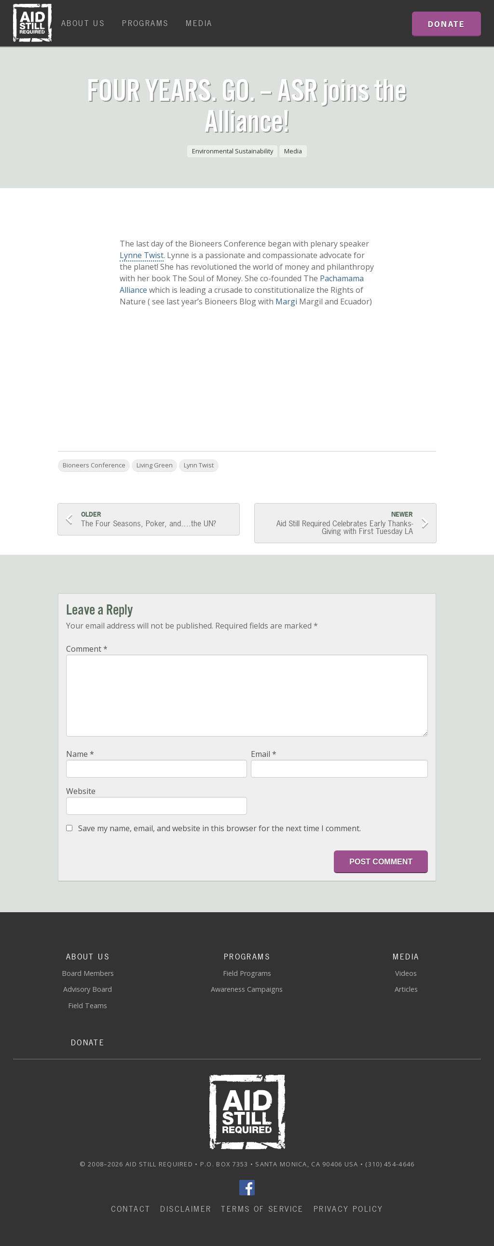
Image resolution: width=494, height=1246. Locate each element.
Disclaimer (185, 1209)
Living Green (155, 465)
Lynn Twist (199, 465)
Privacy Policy (349, 1209)
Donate (88, 1042)
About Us (83, 23)
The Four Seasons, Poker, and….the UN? (156, 519)
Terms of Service (262, 1209)
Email (263, 754)
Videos (406, 973)
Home (32, 23)
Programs (145, 23)
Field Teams (87, 1005)
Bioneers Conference (94, 465)
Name (80, 754)
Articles (406, 989)
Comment (87, 649)
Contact (131, 1209)
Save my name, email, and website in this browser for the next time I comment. (219, 828)
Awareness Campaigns (247, 989)
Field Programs (247, 973)
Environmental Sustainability (232, 151)
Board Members (88, 973)
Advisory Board (87, 989)
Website (81, 791)
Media (199, 23)
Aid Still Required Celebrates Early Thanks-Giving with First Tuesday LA (337, 523)
